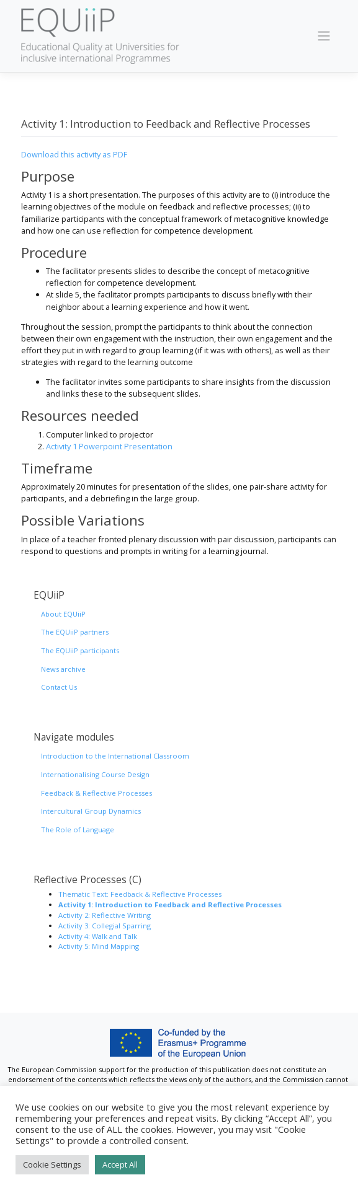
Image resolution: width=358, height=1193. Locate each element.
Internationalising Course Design (95, 774)
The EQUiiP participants (80, 650)
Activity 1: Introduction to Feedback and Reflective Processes (170, 904)
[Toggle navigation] (323, 36)
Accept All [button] (120, 1164)
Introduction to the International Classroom (115, 755)
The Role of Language (77, 829)
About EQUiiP (63, 614)
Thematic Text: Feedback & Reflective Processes (140, 894)
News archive (63, 669)
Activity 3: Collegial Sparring (104, 925)
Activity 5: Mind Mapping (98, 946)
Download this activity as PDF (74, 154)
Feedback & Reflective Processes (96, 793)
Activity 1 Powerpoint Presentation (109, 446)
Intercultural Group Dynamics (91, 811)
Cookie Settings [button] (52, 1164)
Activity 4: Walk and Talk (97, 936)
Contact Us (59, 687)
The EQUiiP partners (75, 631)
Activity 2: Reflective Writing (104, 915)
